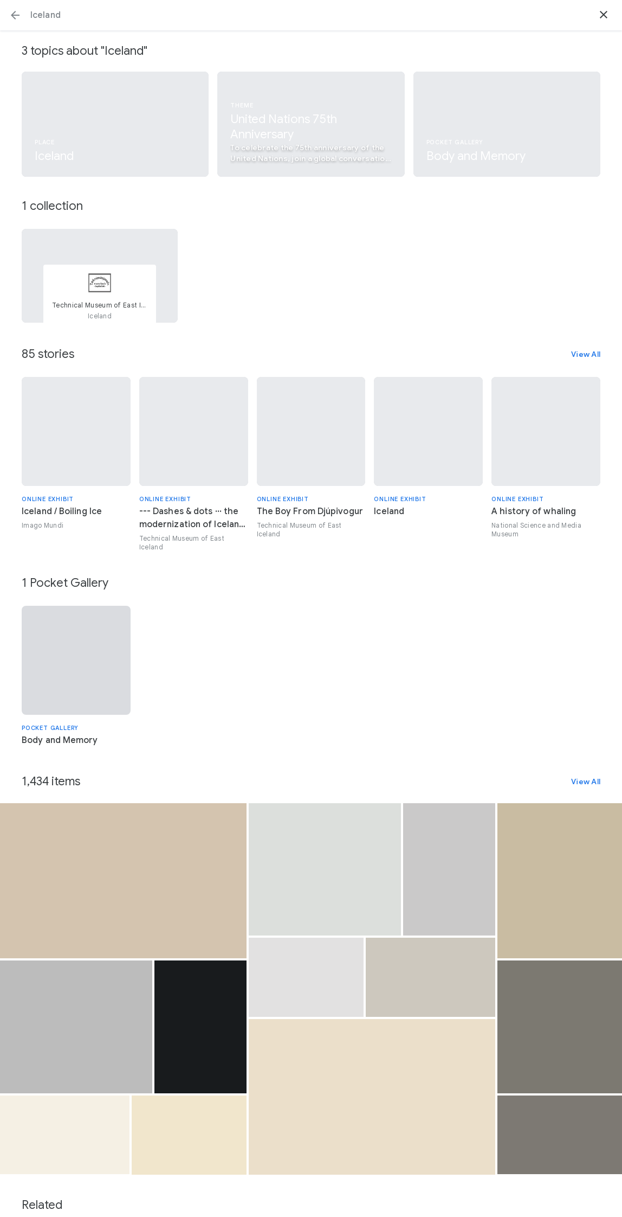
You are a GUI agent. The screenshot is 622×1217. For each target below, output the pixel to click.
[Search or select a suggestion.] (311, 15)
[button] (15, 15)
